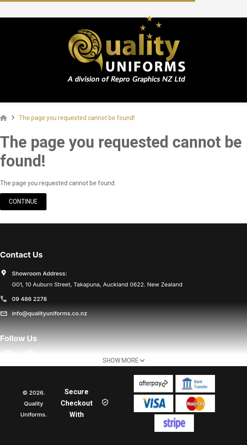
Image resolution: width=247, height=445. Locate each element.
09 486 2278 (29, 298)
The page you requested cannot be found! (77, 118)
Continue (23, 201)
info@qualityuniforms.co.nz (49, 313)
